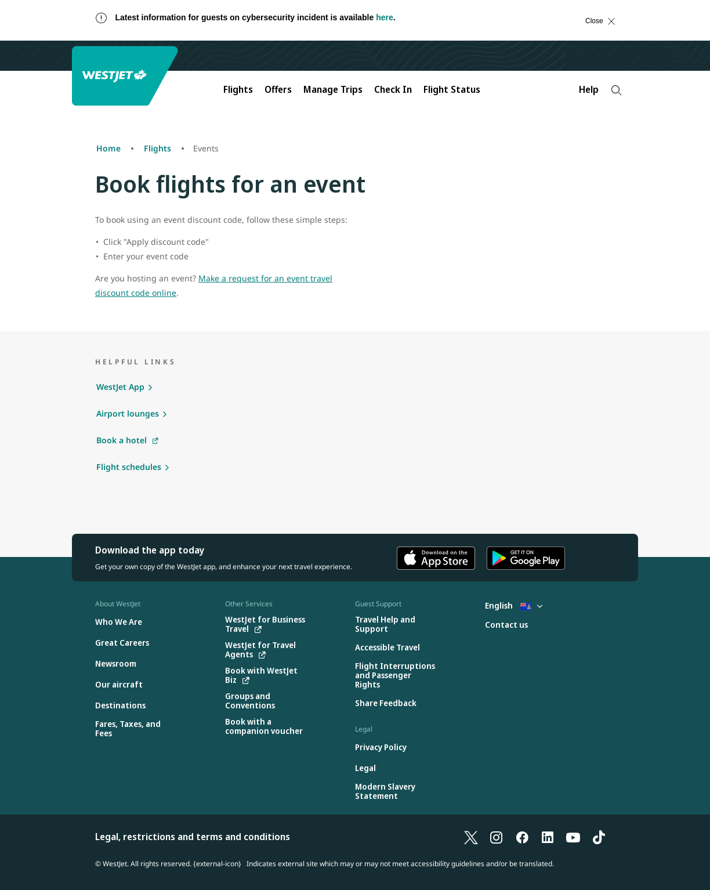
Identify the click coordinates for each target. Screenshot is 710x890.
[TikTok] (599, 836)
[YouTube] (573, 836)
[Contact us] (506, 625)
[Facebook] (522, 836)
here (384, 17)
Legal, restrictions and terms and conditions (192, 836)
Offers (278, 89)
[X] (471, 836)
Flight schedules (128, 466)
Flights (238, 89)
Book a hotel (121, 440)
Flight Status (451, 89)
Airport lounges (127, 413)
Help (589, 89)
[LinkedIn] (548, 836)
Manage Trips (333, 89)
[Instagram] (496, 836)
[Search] (616, 90)
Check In (393, 89)
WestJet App (120, 386)
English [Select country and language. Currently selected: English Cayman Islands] (513, 605)
